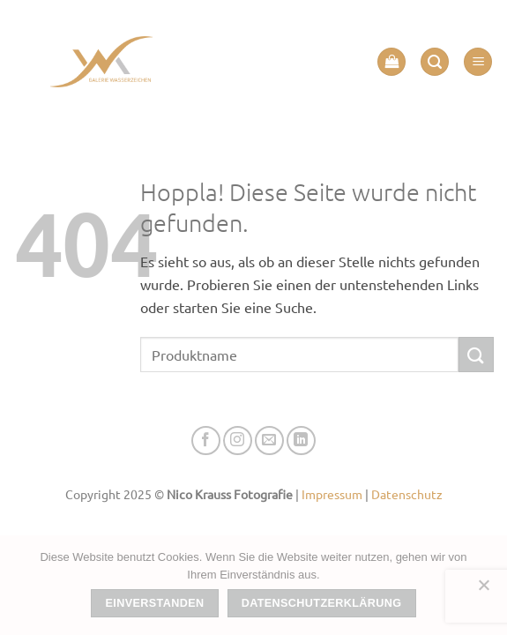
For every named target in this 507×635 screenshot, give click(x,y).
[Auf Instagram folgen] (237, 440)
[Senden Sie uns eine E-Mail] (269, 440)
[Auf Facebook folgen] (205, 440)
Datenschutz (407, 494)
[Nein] (483, 590)
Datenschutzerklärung (322, 603)
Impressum (332, 494)
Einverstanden (155, 603)
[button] (391, 62)
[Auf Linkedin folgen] (301, 440)
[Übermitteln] (476, 354)
